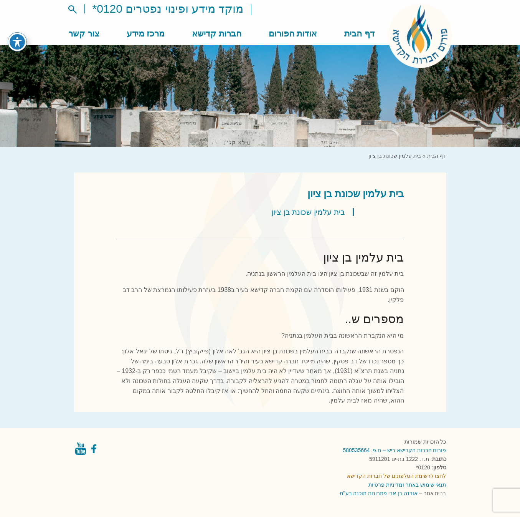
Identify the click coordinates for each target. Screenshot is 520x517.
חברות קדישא (216, 33)
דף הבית (359, 33)
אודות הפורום (293, 33)
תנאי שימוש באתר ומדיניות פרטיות (407, 485)
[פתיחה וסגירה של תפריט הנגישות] (17, 33)
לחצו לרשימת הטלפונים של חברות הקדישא (396, 476)
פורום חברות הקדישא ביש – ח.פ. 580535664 (394, 450)
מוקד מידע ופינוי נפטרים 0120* (168, 8)
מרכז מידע (146, 33)
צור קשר (83, 33)
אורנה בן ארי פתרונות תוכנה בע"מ (379, 493)
